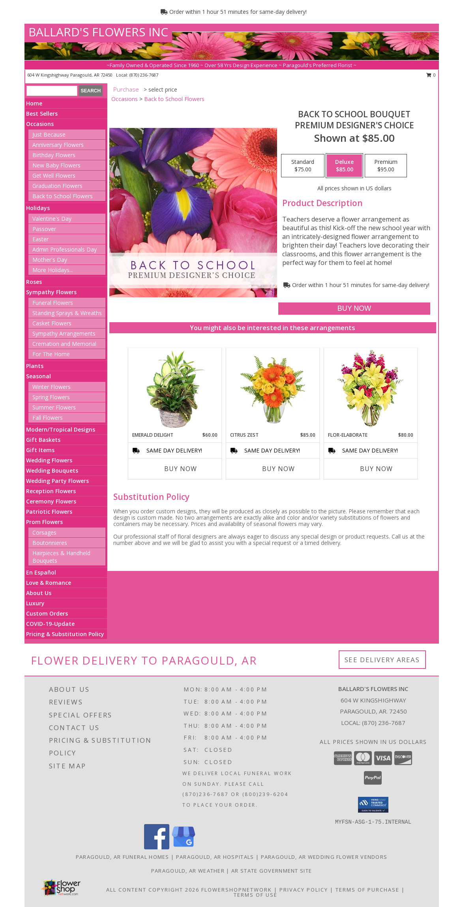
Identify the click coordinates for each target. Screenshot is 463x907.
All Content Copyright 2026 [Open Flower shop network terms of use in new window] (152, 889)
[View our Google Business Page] (183, 847)
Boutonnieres (49, 542)
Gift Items (40, 450)
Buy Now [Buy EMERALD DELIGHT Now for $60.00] (180, 468)
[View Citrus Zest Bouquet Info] (273, 390)
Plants (34, 366)
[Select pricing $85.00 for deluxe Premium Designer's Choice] (344, 165)
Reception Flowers (51, 491)
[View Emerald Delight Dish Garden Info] (175, 390)
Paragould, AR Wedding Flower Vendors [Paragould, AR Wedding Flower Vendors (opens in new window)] (324, 856)
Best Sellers (42, 113)
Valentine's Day (51, 218)
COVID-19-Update (50, 623)
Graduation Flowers (57, 186)
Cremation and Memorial (64, 343)
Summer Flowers (54, 407)
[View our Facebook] (156, 847)
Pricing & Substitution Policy (65, 634)
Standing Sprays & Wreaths (67, 313)
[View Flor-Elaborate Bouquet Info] (370, 390)
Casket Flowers (51, 323)
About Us (38, 593)
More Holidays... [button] (52, 270)
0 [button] (431, 75)
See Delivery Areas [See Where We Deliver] (382, 659)
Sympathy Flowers (51, 292)
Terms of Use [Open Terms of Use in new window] (255, 894)
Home (34, 103)
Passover (44, 229)
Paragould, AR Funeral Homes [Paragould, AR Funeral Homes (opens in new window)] (122, 856)
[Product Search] (51, 91)
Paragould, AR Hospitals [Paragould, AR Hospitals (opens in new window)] (215, 856)
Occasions (40, 124)
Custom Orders (47, 613)
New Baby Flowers (56, 165)
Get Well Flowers (53, 175)
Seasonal (38, 376)
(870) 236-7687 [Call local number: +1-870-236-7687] (143, 75)
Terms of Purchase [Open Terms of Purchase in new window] (367, 889)
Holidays (38, 208)
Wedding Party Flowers (57, 480)
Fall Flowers (47, 417)
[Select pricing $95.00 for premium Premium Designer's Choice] (386, 165)
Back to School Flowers (62, 196)
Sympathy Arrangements (64, 333)
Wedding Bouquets (52, 470)
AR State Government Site (271, 870)
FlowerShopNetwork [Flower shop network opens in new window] (236, 889)
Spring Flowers (51, 397)
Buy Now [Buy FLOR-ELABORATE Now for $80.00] (376, 468)
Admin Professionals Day (64, 249)
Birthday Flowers (53, 155)
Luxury (35, 603)
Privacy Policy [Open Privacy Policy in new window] (303, 889)
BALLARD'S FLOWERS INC (98, 32)
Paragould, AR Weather (188, 870)
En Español (41, 572)
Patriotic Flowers (49, 511)
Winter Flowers (51, 387)
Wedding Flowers (49, 460)
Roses (34, 281)
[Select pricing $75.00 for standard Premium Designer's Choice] (302, 165)
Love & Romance (48, 582)
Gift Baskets (43, 439)
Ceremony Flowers (51, 501)
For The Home (51, 354)
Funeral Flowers (52, 302)
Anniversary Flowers (58, 144)
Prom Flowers (44, 522)
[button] (373, 805)
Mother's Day (49, 259)
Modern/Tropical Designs (60, 429)
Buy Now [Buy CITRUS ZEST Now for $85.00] (278, 468)
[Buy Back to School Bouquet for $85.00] (354, 308)
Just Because (49, 134)
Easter (40, 239)
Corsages (44, 532)
